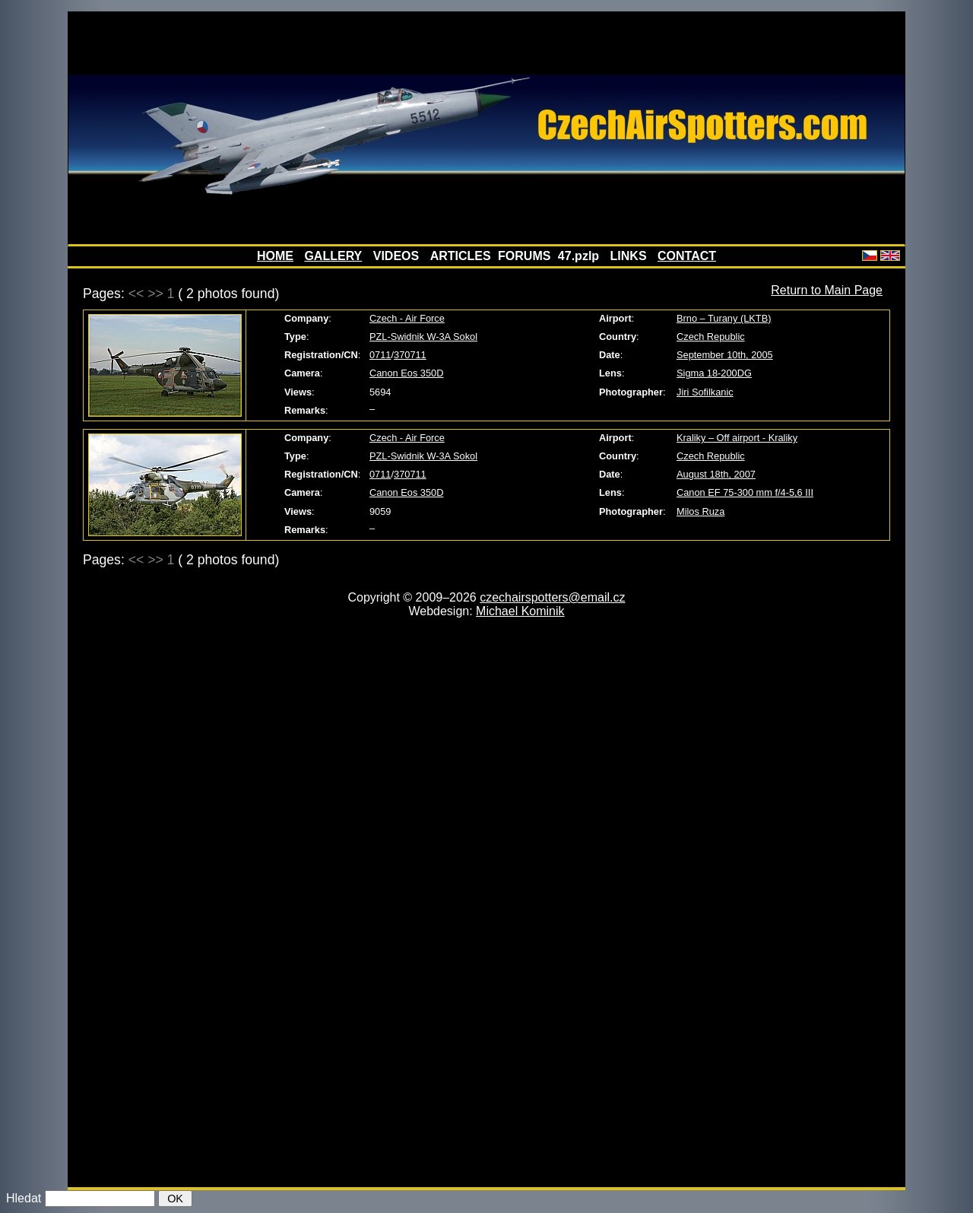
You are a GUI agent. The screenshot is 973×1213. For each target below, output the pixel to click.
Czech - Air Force (407, 318)
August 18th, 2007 (716, 474)
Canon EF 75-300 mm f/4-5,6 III (745, 492)
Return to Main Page (827, 290)
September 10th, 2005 (725, 354)
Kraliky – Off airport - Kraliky (737, 437)
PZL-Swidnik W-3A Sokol (423, 336)
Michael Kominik (520, 611)
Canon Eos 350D (406, 373)
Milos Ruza (700, 511)
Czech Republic (711, 336)
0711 (380, 354)
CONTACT (687, 255)
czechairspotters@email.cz (552, 597)
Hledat (23, 1198)
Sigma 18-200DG (714, 373)
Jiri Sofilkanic (705, 392)
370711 (410, 354)
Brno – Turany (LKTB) (724, 318)
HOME (275, 255)
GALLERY (333, 255)
